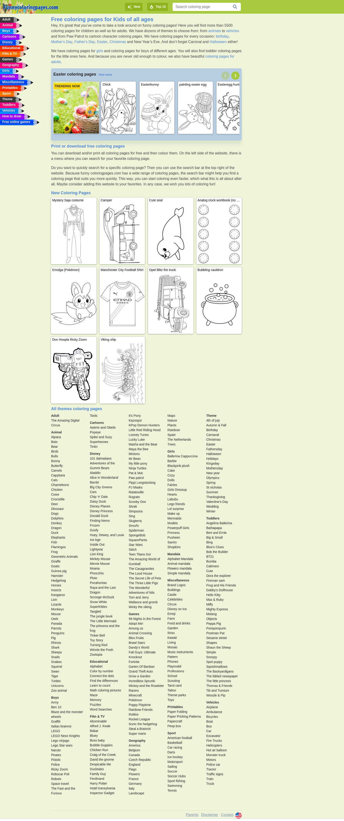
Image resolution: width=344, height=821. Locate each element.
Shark (55, 647)
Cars (93, 492)
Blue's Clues (215, 547)
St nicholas (214, 487)
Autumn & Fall (216, 425)
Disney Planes (100, 506)
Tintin (94, 446)
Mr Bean (135, 458)
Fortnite (134, 662)
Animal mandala (179, 563)
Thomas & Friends (219, 686)
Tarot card (175, 685)
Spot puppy (214, 662)
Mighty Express (217, 609)
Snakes (56, 662)
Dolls (171, 480)
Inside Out (97, 544)
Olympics (212, 478)
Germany (135, 783)
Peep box (174, 726)
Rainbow (174, 430)
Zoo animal (59, 690)
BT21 (210, 556)
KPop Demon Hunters (144, 425)
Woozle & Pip (215, 695)
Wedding (212, 506)
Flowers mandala (180, 568)
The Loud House (140, 573)
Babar (94, 731)
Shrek (133, 506)
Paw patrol (136, 478)
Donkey (56, 523)
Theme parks (177, 695)
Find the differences (104, 681)
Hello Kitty (213, 595)
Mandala (174, 554)
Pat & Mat (136, 473)
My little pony (138, 463)
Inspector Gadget (102, 793)
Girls (171, 451)
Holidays (212, 458)
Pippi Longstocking (142, 482)
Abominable (98, 721)
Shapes (211, 643)
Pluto (93, 578)
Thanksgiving (215, 497)
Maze (94, 695)
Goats (55, 566)
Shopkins (174, 547)
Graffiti (55, 721)
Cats (54, 480)
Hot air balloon (216, 750)
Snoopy (211, 657)
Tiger (54, 676)
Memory (96, 700)
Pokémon (135, 700)
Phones (173, 661)
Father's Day (84, 42)
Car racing (175, 747)
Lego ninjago (60, 740)
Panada (56, 623)
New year (213, 473)
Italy (132, 788)
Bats (54, 442)
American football (180, 738)
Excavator (213, 736)
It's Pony (135, 415)
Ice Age (95, 540)
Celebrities (175, 599)
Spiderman (136, 530)
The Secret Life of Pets (145, 578)
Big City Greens (101, 487)
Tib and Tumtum (217, 690)
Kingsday (212, 463)
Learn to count (100, 685)
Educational (99, 661)
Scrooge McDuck (102, 597)
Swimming (175, 786)
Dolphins (57, 518)
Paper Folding (177, 712)
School (172, 676)
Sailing (172, 766)
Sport (172, 733)
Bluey (94, 735)
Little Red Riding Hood (145, 430)
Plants (172, 425)
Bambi (94, 482)
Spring (210, 482)
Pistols (55, 760)
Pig (53, 638)
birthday (222, 36)
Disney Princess (101, 511)
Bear (54, 446)
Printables (175, 707)
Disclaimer (209, 815)
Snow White (98, 602)
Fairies (172, 485)
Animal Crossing (140, 633)
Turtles (56, 681)
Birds (54, 451)
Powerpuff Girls (178, 528)
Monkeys (57, 609)
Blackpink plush (179, 466)
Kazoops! (135, 420)
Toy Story (96, 640)
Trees (172, 444)
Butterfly (57, 466)
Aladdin (95, 473)
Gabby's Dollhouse (219, 590)
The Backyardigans (220, 671)
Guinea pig (58, 571)
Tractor (211, 769)
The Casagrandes (141, 568)
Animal (56, 432)
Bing (209, 542)
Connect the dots (102, 676)
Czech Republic (140, 760)
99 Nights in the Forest (145, 619)
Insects (56, 590)
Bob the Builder (217, 552)
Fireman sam (215, 580)
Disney (95, 453)
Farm (171, 618)
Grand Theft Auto (141, 671)
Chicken (57, 489)
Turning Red (98, 645)
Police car (213, 764)
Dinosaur (57, 509)
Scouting (174, 681)
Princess (174, 533)
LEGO (55, 731)
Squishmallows (216, 666)
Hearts (172, 494)
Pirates (56, 755)
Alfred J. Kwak (100, 726)
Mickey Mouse (100, 559)
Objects (211, 619)
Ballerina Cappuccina (183, 456)
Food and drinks (179, 623)
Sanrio (172, 542)
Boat (209, 721)
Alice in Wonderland (104, 477)
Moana (95, 568)
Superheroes (99, 442)
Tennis (172, 790)
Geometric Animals (64, 556)
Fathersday (214, 449)
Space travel (60, 783)
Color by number (102, 671)
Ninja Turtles (137, 468)
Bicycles (212, 717)
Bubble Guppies (101, 745)
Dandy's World (139, 647)
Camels (56, 470)
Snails (55, 657)
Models (173, 523)
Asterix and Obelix (103, 427)
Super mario (137, 733)
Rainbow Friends (141, 709)
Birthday (212, 430)
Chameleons (60, 485)
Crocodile (57, 499)
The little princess (218, 681)
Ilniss (171, 633)
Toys (171, 700)
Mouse (56, 614)
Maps (171, 415)
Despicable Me (100, 764)
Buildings (174, 590)
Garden (173, 628)
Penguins (57, 633)
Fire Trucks (214, 740)
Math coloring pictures (105, 690)
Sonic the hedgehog (143, 724)
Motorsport (175, 762)
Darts (171, 752)
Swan (55, 671)
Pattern (173, 657)
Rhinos (56, 643)
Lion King (96, 554)
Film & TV (97, 716)
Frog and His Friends (221, 585)
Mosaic (173, 647)
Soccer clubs (177, 776)
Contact (227, 815)
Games (134, 614)
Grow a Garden (139, 676)
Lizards (56, 604)
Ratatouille (136, 492)
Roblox (134, 714)
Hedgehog (58, 580)
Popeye (95, 432)
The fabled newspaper (222, 676)
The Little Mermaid (103, 621)
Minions (134, 454)
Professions (176, 671)
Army (55, 702)
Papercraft (175, 721)
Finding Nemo (100, 520)
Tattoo (172, 690)
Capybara (58, 475)
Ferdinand (97, 778)
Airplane (212, 707)
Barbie (172, 461)
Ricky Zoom (59, 769)
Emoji (172, 614)
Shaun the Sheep (218, 647)
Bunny (55, 461)
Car (208, 731)
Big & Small (214, 537)
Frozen (95, 525)
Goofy (94, 530)
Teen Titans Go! (140, 554)
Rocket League (139, 719)
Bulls (54, 456)
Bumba (211, 561)
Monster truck (216, 755)
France (134, 779)
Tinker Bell (97, 635)
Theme (211, 415)
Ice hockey (175, 757)
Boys (55, 697)
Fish (54, 542)
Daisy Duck (98, 501)
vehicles (232, 31)
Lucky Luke (137, 439)
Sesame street (216, 638)
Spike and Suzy (101, 437)
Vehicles (212, 702)
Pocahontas (98, 583)
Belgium (134, 750)
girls (99, 51)
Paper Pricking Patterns (184, 716)
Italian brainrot (61, 726)
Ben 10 (56, 707)
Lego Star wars (61, 745)
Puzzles (95, 704)
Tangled (95, 611)
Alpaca (56, 437)
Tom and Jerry (139, 597)
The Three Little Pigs (143, 583)
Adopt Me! (136, 623)
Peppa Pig (213, 623)
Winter (210, 511)
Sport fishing (176, 781)
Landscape (136, 793)
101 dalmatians (101, 458)
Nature (172, 420)
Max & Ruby (215, 599)
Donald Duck (99, 516)
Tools (93, 415)
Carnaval (212, 435)
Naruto (56, 750)
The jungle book (101, 616)
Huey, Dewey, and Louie (107, 535)
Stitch (133, 549)
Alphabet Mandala (180, 559)
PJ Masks (136, 487)
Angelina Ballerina (219, 523)
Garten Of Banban (142, 666)
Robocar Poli (60, 774)
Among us (136, 628)
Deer (54, 504)
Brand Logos (177, 585)
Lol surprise (176, 509)
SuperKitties (98, 607)
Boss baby (97, 740)
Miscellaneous (178, 580)
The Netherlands (179, 439)
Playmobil (174, 666)
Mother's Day (61, 42)
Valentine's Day (217, 502)
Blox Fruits (136, 638)
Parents (192, 815)
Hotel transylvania (102, 788)
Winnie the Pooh (101, 650)
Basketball (175, 742)
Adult (55, 415)
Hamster (57, 576)
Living (172, 642)
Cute (209, 571)
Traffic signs (214, 774)
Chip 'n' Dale (99, 497)
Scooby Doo (137, 502)
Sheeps (56, 652)
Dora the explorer (218, 576)
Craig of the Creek (103, 755)
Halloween (218, 42)
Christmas (118, 42)
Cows (55, 494)
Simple (211, 652)
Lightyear (96, 549)
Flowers (134, 774)
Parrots (56, 628)
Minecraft (135, 695)
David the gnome (102, 759)
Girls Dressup (177, 489)
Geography (137, 740)
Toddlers (212, 518)
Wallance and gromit (143, 602)
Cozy (171, 475)
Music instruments (180, 652)
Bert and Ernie (216, 533)
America (134, 745)
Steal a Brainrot (140, 729)
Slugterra (135, 521)
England (134, 764)
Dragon (56, 528)
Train (209, 779)
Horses (56, 585)
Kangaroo (58, 595)
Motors (211, 760)
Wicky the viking (140, 607)
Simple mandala (179, 573)
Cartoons (97, 423)
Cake (171, 470)
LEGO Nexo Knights (65, 736)
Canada (134, 755)
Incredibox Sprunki (142, 681)
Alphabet (96, 666)
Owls (54, 619)
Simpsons (136, 511)
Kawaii (172, 637)
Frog (54, 552)
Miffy (209, 604)
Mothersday (214, 468)
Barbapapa (214, 528)
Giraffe (56, 561)
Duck (54, 533)
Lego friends (176, 504)
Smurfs (134, 525)
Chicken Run (99, 750)
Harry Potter (98, 783)
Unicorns (57, 686)
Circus (172, 604)
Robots (56, 779)
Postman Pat (215, 633)
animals (214, 31)
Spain (172, 435)
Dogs (55, 513)
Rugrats (134, 497)
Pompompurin (216, 628)
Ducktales (97, 769)
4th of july (213, 420)
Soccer (173, 771)
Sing (132, 516)
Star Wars (136, 545)
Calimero (212, 566)
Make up (174, 513)
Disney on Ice (177, 609)
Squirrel (56, 666)
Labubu (173, 499)
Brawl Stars (137, 643)
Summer (212, 492)
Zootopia (96, 654)
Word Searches (101, 709)
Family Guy (98, 774)
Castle (172, 594)
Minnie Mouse (100, 563)
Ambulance (214, 712)
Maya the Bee (138, 449)
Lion (54, 599)
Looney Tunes (139, 435)
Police (55, 764)
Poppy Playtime (140, 705)
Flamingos (58, 547)
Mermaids (174, 518)
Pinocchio (97, 573)
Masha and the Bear (143, 444)
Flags (132, 769)
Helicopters (214, 745)
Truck (210, 783)
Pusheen (174, 537)
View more (105, 74)
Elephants (58, 537)
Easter (102, 42)
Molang (211, 614)
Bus (209, 726)
